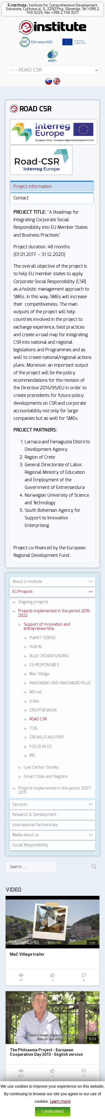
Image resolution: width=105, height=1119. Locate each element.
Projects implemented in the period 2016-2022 (54, 613)
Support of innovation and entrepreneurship (47, 627)
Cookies (40, 1115)
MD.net (35, 692)
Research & (34, 815)
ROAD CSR (38, 719)
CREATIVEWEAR (43, 710)
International (35, 825)
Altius (94, 1115)
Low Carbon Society (41, 767)
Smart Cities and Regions (45, 777)
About (27, 582)
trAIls (34, 701)
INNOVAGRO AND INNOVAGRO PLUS (59, 683)
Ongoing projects (33, 602)
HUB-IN (35, 647)
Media (25, 835)
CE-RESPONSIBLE (44, 665)
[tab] (52, 186)
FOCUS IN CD (40, 747)
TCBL (33, 729)
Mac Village (39, 674)
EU (22, 592)
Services (19, 805)
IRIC (32, 756)
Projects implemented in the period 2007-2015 (55, 790)
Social (30, 845)
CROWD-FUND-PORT (47, 737)
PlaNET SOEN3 (42, 638)
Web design (80, 1115)
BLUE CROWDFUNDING (49, 656)
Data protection (59, 1115)
